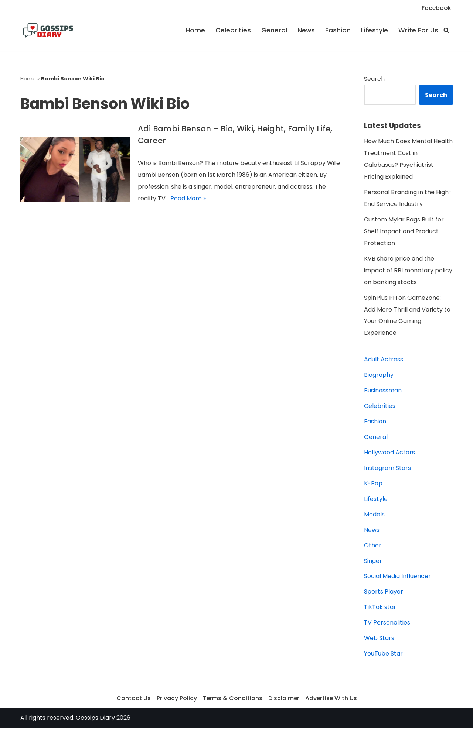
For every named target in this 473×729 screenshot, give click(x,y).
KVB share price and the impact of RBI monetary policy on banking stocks (408, 271)
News (306, 30)
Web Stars (379, 639)
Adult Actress (383, 360)
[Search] (446, 30)
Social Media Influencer (397, 577)
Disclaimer (283, 699)
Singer (373, 561)
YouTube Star (383, 654)
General (274, 30)
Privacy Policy (176, 699)
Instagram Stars (387, 468)
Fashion (338, 30)
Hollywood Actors (389, 453)
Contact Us (133, 699)
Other (372, 546)
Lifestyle (374, 30)
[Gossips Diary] (48, 30)
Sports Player (383, 592)
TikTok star (380, 608)
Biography (379, 375)
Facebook (436, 8)
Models (374, 515)
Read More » (188, 199)
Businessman (383, 391)
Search (374, 79)
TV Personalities (387, 623)
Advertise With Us (331, 699)
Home (195, 30)
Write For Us (418, 30)
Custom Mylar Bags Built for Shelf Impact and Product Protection (404, 232)
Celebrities (233, 30)
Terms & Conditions (232, 699)
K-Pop (373, 484)
